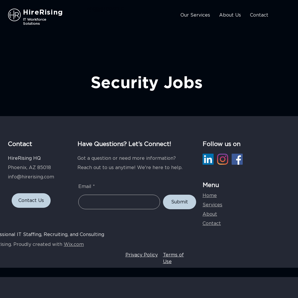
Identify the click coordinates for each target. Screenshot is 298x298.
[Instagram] (222, 159)
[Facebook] (237, 159)
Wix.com (74, 244)
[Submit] (179, 202)
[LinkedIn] (208, 159)
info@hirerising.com (31, 177)
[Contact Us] (31, 200)
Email (84, 186)
